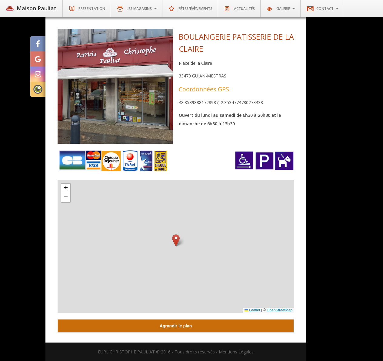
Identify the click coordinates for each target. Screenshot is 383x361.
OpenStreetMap (279, 310)
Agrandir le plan (176, 325)
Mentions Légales (236, 352)
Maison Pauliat (31, 8)
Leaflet (252, 310)
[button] (176, 240)
